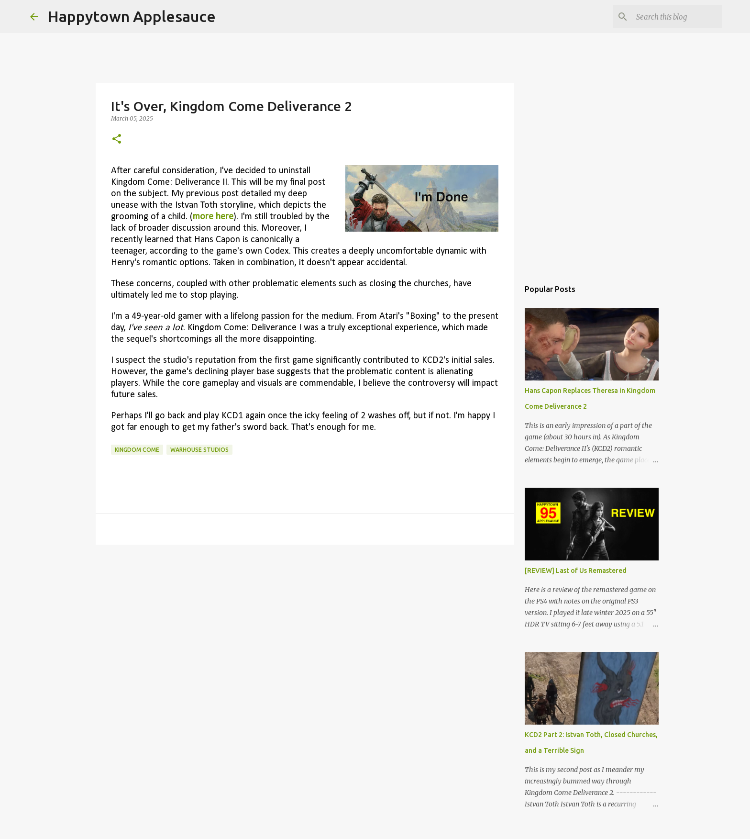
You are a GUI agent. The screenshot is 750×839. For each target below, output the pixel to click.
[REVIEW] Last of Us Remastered (576, 570)
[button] (116, 139)
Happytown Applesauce (131, 16)
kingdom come (137, 450)
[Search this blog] (671, 16)
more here (213, 217)
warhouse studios (199, 450)
